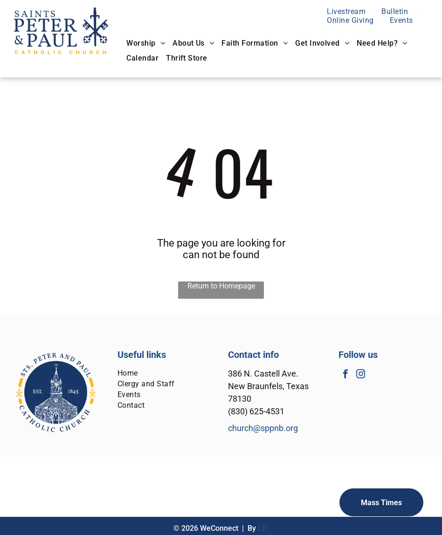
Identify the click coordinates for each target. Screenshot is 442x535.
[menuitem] (347, 11)
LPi (263, 528)
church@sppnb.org (263, 428)
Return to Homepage (221, 285)
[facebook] (345, 375)
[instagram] (360, 375)
